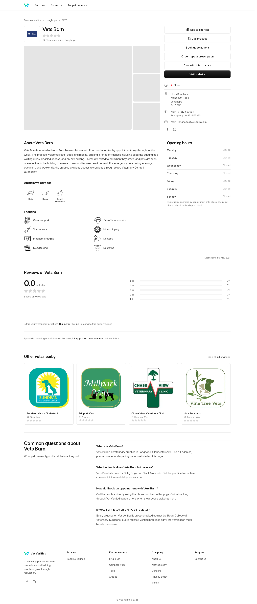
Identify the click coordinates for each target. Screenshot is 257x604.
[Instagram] (34, 582)
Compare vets (117, 564)
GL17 (64, 20)
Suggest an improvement (89, 338)
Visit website (197, 74)
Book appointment (197, 47)
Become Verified (76, 558)
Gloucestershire (32, 20)
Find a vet (114, 558)
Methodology (159, 564)
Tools (112, 570)
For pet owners (78, 5)
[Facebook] (27, 582)
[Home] (26, 5)
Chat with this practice (197, 65)
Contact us (200, 558)
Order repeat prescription (197, 56)
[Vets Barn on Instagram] (175, 129)
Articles (113, 576)
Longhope (51, 20)
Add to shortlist (197, 29)
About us (157, 558)
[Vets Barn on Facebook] (167, 129)
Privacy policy (159, 576)
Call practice (197, 38)
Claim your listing (69, 324)
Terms (155, 582)
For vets (57, 5)
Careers (156, 570)
